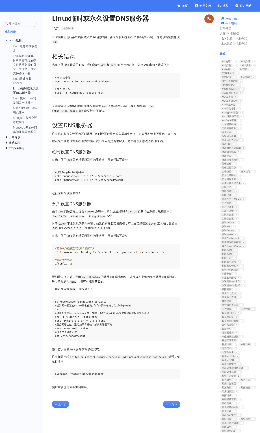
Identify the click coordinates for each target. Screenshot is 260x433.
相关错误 (225, 28)
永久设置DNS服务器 (234, 43)
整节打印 (229, 19)
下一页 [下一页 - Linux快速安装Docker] (172, 404)
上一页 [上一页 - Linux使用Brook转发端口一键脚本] (60, 404)
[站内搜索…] (19, 23)
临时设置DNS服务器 (234, 38)
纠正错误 (229, 23)
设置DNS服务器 (230, 33)
